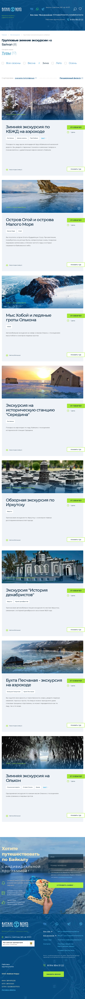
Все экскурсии (46, 15)
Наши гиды (47, 940)
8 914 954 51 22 (76, 20)
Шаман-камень (22, 138)
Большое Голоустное (13, 691)
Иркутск (9, 511)
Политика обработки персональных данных (65, 945)
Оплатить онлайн (68, 15)
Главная (4, 35)
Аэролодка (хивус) (15, 169)
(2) (71, 78)
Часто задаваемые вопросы (68, 931)
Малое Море (11, 231)
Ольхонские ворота (13, 787)
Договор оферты (9, 990)
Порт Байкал (34, 138)
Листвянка (10, 138)
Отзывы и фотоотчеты (65, 950)
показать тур (76, 169)
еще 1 (43, 138)
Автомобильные (15, 355)
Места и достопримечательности (70, 935)
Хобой (9, 326)
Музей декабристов (21, 601)
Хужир (38, 787)
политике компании (65, 877)
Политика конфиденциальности (69, 940)
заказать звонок (54, 974)
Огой (20, 231)
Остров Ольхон (28, 787)
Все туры (34, 15)
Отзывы (57, 15)
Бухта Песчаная (29, 691)
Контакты (79, 15)
